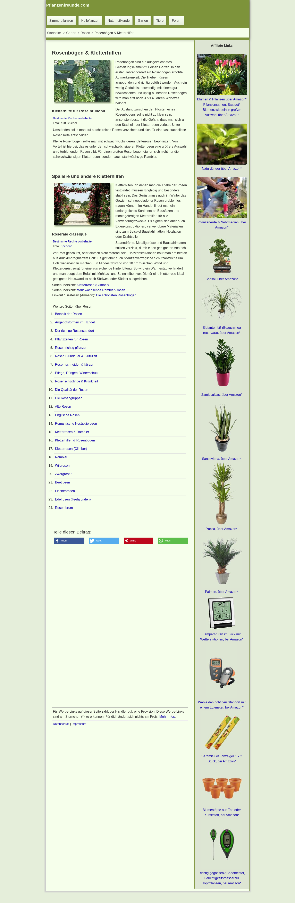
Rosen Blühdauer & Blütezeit (76, 356)
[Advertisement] (120, 597)
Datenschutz (61, 724)
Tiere (160, 20)
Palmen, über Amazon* (222, 592)
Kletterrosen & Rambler (72, 432)
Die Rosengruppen (68, 398)
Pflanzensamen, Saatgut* (221, 104)
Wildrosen (62, 465)
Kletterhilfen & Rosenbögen (75, 440)
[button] (69, 541)
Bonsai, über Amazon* (221, 279)
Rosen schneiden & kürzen (74, 364)
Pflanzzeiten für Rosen (71, 339)
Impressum (79, 724)
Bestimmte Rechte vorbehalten (73, 118)
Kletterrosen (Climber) (93, 285)
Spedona (66, 246)
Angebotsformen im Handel (75, 322)
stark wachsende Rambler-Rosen (101, 290)
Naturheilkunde (119, 20)
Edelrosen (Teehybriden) (73, 499)
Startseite (54, 33)
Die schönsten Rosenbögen (116, 295)
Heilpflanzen (90, 20)
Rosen (85, 33)
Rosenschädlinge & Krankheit (76, 381)
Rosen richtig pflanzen (71, 347)
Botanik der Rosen (68, 314)
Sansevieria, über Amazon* (222, 459)
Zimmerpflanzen (61, 20)
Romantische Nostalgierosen (76, 423)
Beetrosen (62, 482)
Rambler (61, 457)
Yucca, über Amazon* (221, 529)
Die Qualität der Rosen (71, 389)
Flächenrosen (65, 491)
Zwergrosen (63, 474)
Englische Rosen (67, 415)
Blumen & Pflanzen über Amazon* (221, 99)
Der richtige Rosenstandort (74, 330)
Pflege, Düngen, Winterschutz (77, 373)
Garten (143, 20)
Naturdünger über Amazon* (222, 168)
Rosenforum (64, 508)
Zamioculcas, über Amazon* (221, 394)
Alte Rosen (63, 406)
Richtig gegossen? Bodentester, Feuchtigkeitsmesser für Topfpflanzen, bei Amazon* (222, 878)
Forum (176, 20)
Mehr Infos (167, 716)
